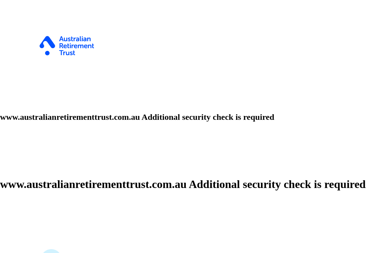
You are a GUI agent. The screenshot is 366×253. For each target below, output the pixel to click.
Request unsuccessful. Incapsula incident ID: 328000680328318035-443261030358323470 (183, 126)
